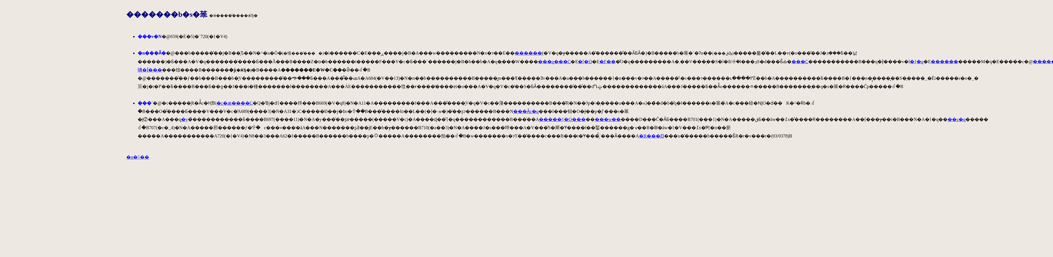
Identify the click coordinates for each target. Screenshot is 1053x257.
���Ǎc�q (526, 111)
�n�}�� (137, 157)
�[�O (585, 61)
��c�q (956, 119)
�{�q (917, 61)
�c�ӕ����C (234, 103)
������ (528, 53)
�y (184, 119)
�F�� (607, 61)
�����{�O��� (562, 119)
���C (800, 61)
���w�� (608, 119)
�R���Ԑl (651, 136)
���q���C (554, 61)
